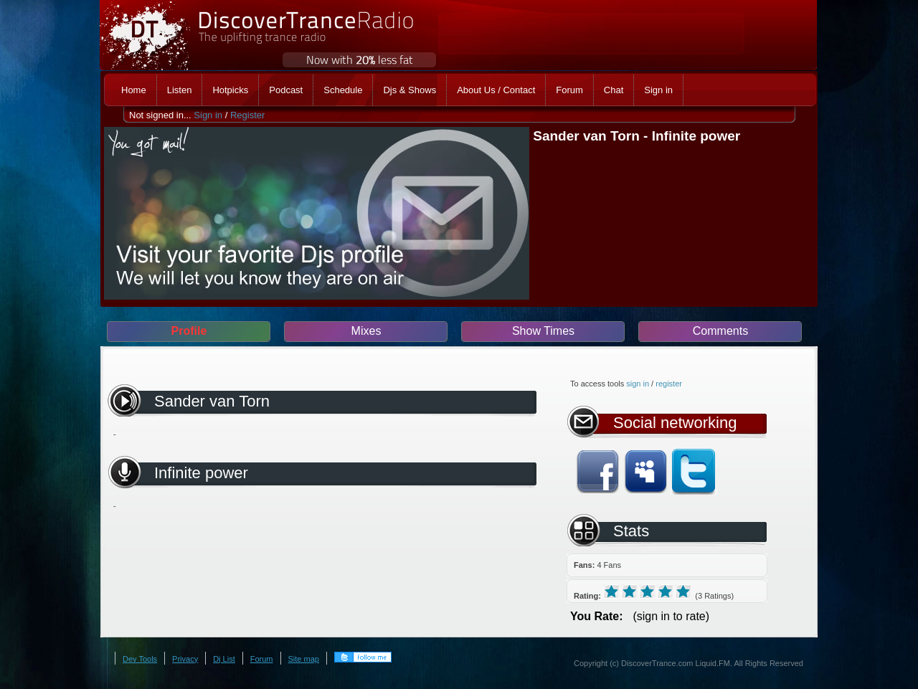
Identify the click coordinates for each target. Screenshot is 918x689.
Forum (261, 659)
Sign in (208, 115)
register (669, 383)
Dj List (224, 659)
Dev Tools (140, 659)
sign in (637, 383)
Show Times (543, 331)
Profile (189, 331)
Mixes (366, 331)
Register (247, 115)
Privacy (185, 659)
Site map (303, 659)
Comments (720, 331)
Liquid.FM (713, 663)
